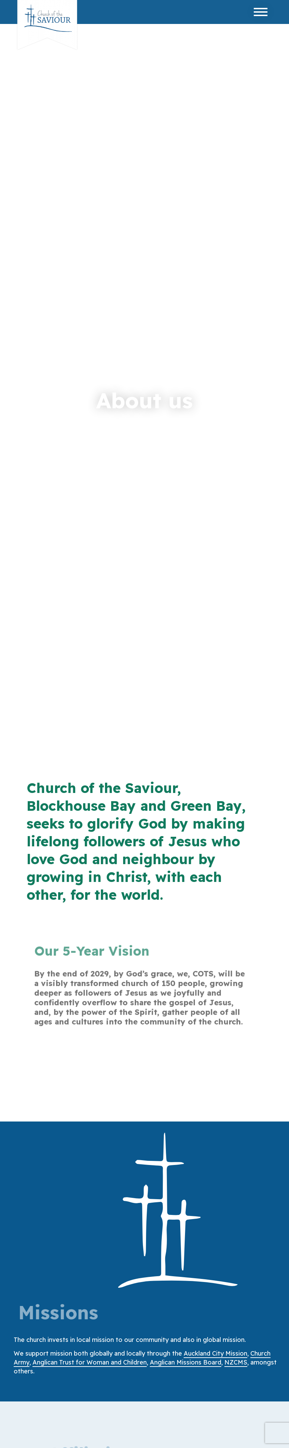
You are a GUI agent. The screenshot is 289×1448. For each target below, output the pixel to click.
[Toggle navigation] (261, 12)
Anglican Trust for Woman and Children (89, 1362)
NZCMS (235, 1362)
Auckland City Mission (215, 1353)
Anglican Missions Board (185, 1362)
